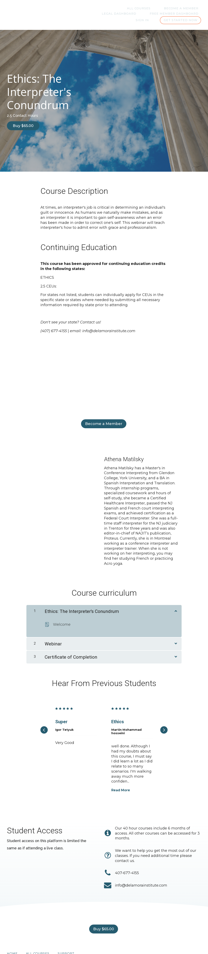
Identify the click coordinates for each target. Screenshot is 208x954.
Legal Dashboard (184, 8)
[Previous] (44, 715)
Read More (120, 775)
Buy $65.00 (23, 126)
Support (66, 936)
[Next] (164, 715)
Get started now (180, 20)
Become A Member (141, 8)
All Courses (103, 8)
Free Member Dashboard (155, 14)
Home (12, 936)
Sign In (194, 14)
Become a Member (102, 421)
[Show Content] (175, 595)
